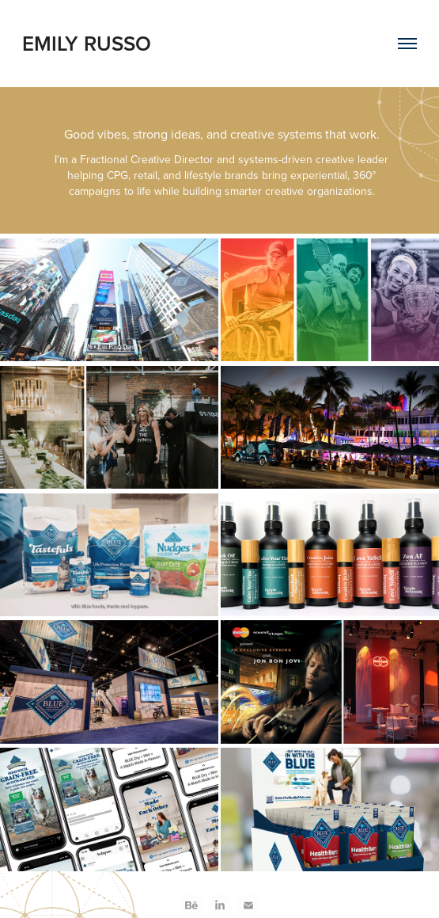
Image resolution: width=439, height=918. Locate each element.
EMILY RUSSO (86, 43)
